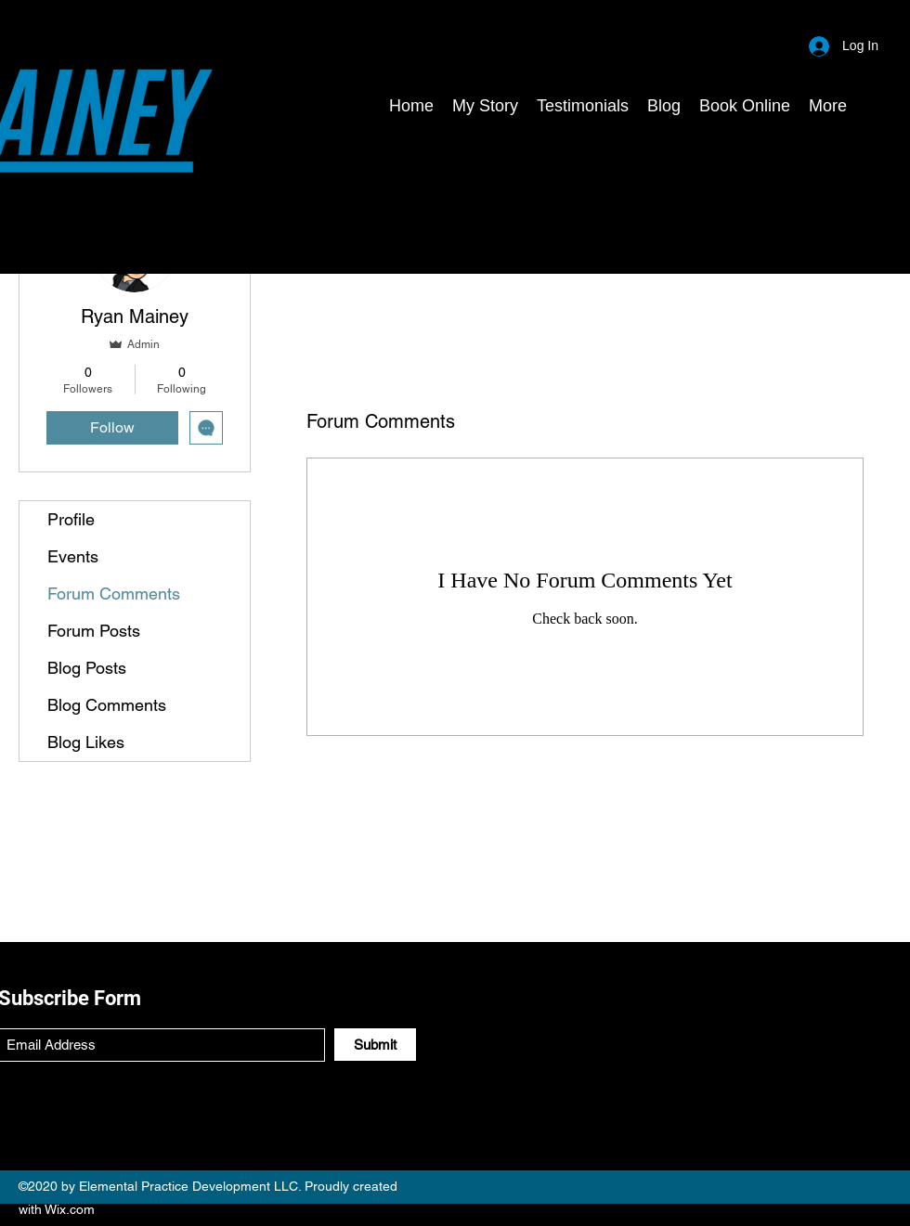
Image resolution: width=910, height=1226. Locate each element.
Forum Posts (93, 630)
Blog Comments (106, 705)
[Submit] (375, 1044)
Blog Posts (86, 668)
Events (72, 556)
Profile (71, 519)
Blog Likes (85, 742)
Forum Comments (113, 593)
